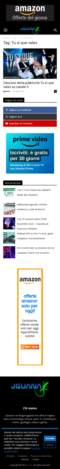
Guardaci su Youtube (18, 123)
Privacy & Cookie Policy (41, 456)
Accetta (50, 438)
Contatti (35, 459)
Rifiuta (50, 445)
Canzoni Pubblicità (12, 77)
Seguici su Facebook (18, 109)
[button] (5, 30)
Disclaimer (23, 456)
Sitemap (25, 459)
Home (6, 37)
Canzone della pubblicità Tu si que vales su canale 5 (28, 85)
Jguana (6, 91)
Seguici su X (13, 116)
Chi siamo (10, 456)
